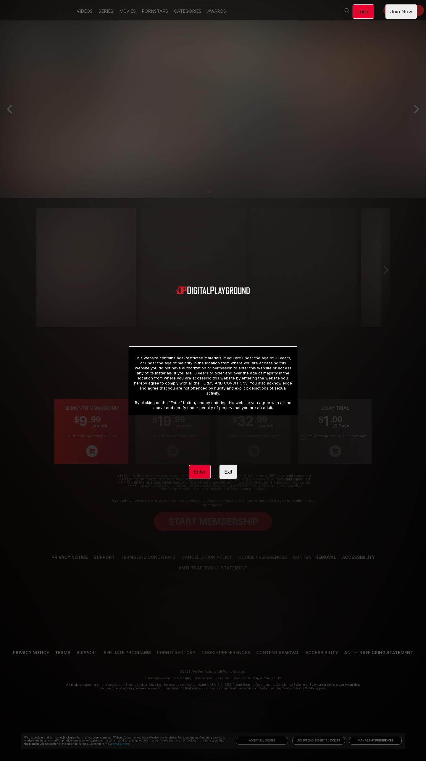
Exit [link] (228, 472)
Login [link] (363, 12)
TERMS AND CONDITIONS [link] (224, 383)
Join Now (401, 12)
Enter (200, 472)
